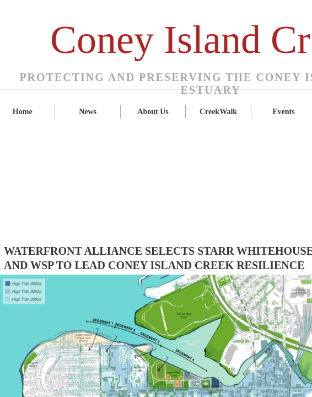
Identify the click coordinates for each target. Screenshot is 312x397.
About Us (152, 112)
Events (283, 112)
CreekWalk (218, 112)
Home (23, 112)
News (87, 112)
